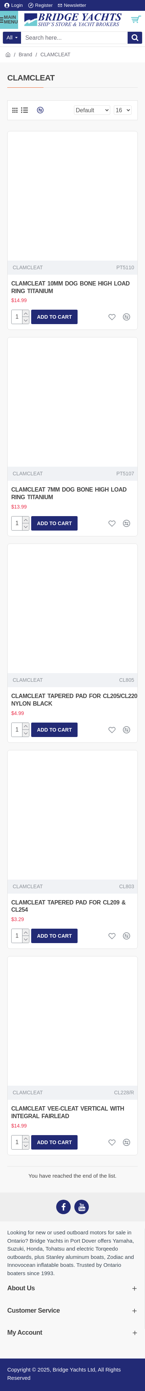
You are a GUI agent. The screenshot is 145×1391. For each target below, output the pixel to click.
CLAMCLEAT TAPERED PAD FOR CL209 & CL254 (68, 906)
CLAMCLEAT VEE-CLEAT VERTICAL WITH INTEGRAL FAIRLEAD (67, 1112)
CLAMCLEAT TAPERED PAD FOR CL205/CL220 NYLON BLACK (74, 700)
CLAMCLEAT (28, 267)
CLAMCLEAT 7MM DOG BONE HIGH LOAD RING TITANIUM (69, 493)
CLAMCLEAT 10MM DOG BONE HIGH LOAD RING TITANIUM (70, 287)
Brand (25, 54)
